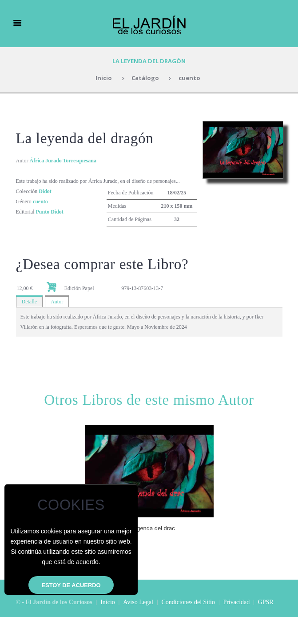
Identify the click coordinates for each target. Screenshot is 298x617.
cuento (189, 78)
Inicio (103, 78)
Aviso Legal (138, 602)
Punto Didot (50, 212)
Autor (57, 301)
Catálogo (145, 78)
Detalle (29, 301)
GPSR (266, 602)
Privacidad (236, 602)
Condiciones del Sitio (188, 602)
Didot (45, 191)
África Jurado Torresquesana (63, 160)
